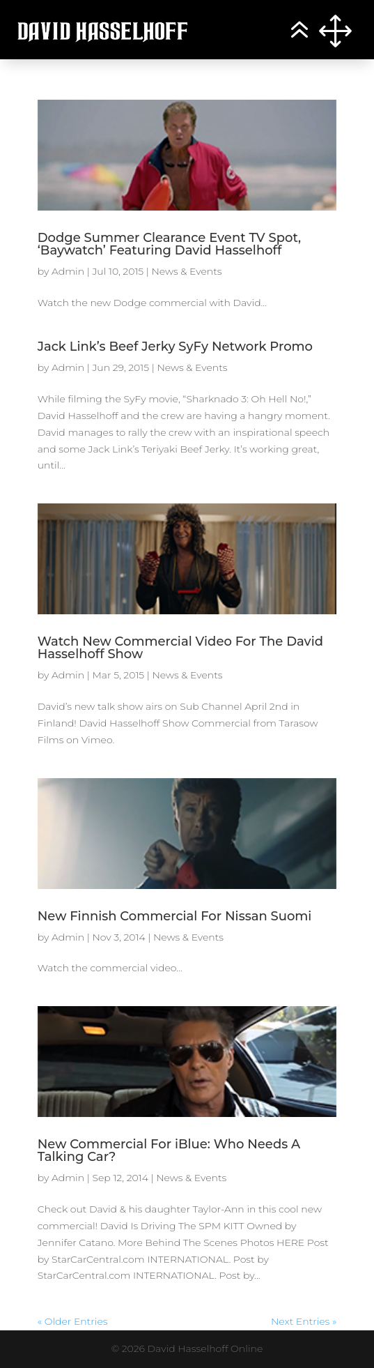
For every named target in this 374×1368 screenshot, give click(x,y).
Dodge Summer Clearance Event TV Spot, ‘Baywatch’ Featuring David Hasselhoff (169, 244)
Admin (68, 271)
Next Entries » (303, 1321)
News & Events (186, 271)
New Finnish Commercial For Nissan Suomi (175, 916)
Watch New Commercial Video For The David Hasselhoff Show (180, 648)
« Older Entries (73, 1321)
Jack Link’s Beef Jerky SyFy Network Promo (175, 346)
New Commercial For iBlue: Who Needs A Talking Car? (169, 1150)
